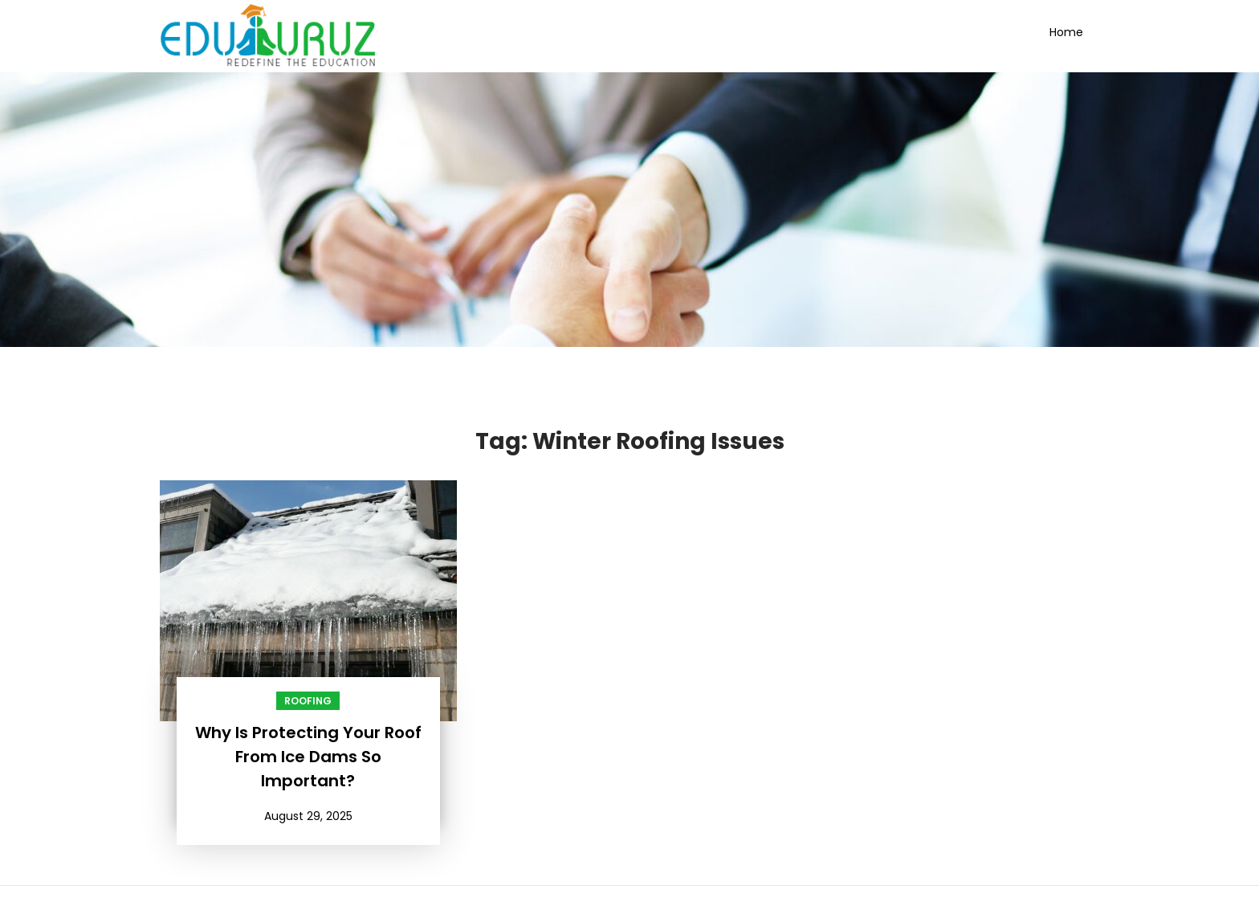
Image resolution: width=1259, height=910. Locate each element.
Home (1066, 32)
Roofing (308, 701)
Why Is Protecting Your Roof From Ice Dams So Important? (308, 756)
